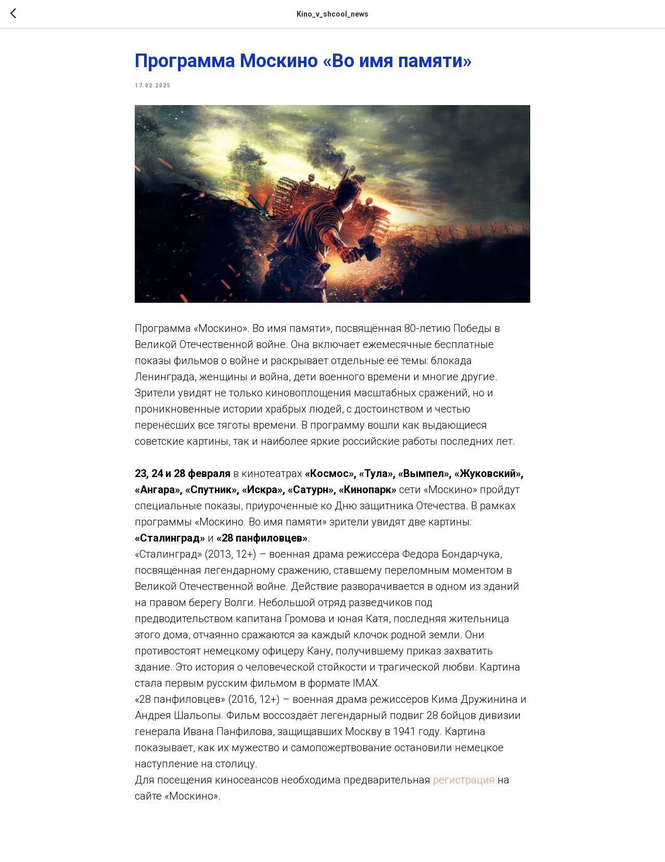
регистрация (464, 780)
